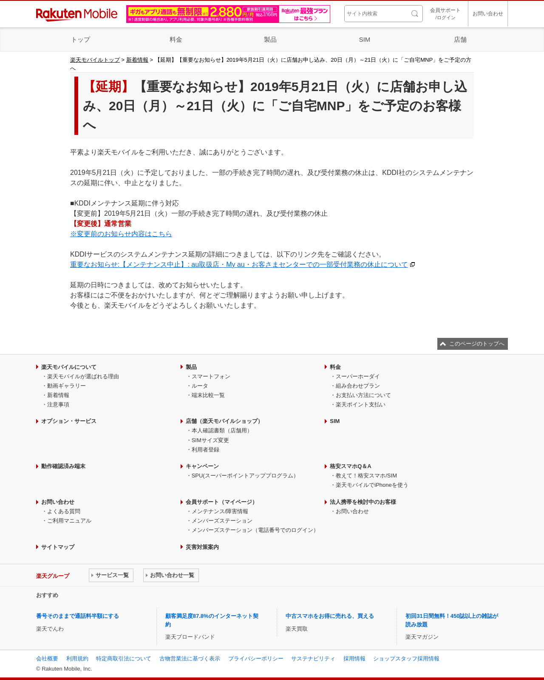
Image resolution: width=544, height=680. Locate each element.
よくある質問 (63, 511)
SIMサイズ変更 (210, 440)
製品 (270, 39)
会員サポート (445, 14)
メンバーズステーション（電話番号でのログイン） (255, 530)
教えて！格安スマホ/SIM (366, 475)
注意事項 (58, 404)
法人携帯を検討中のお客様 (363, 502)
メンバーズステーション (222, 520)
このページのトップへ (476, 343)
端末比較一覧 (208, 395)
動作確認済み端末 (63, 466)
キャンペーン (202, 466)
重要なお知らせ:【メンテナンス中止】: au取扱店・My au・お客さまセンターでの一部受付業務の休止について (239, 264)
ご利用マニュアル (69, 520)
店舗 (460, 39)
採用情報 (354, 658)
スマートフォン (211, 376)
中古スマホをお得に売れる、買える (330, 616)
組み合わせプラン (358, 386)
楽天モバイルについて (68, 367)
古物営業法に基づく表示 (189, 658)
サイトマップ (57, 547)
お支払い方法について (363, 395)
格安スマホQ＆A (350, 466)
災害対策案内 (202, 547)
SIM (365, 39)
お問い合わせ (488, 14)
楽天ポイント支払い (360, 404)
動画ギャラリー (66, 386)
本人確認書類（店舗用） (222, 430)
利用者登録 (205, 449)
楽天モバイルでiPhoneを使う (372, 485)
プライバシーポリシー (255, 658)
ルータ (200, 386)
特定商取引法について (123, 658)
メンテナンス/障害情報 (220, 511)
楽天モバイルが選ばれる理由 (83, 376)
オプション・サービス (68, 421)
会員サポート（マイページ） (222, 502)
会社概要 (47, 658)
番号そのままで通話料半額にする (77, 616)
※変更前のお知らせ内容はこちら (121, 233)
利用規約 (77, 658)
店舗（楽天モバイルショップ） (224, 421)
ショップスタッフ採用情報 (406, 658)
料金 (176, 39)
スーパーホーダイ (358, 376)
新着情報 (137, 60)
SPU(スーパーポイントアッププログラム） (245, 475)
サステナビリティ (313, 658)
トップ (80, 39)
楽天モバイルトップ (95, 60)
